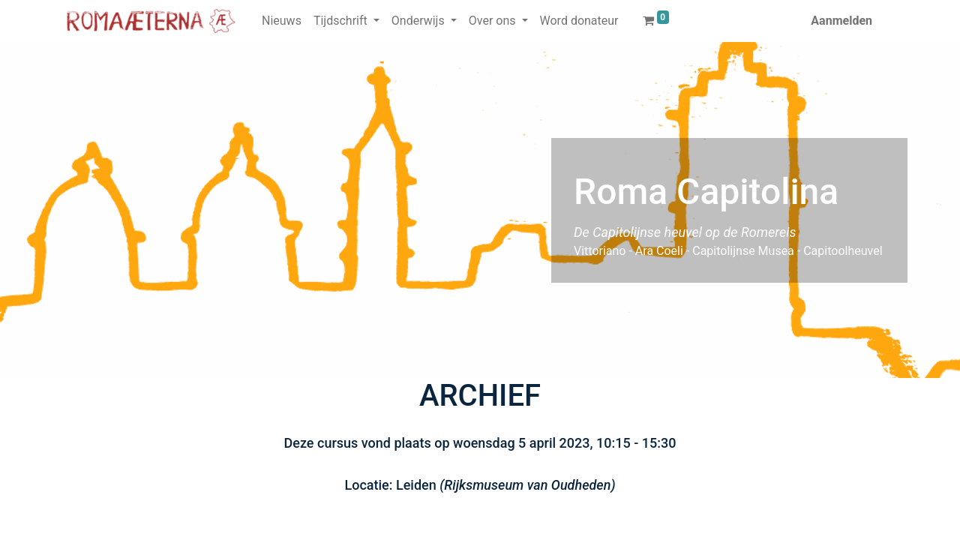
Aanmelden (841, 21)
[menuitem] (282, 21)
